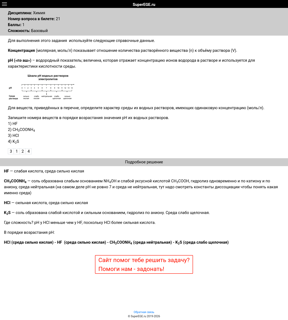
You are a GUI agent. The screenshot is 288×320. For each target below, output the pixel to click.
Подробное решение (144, 162)
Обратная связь (144, 312)
